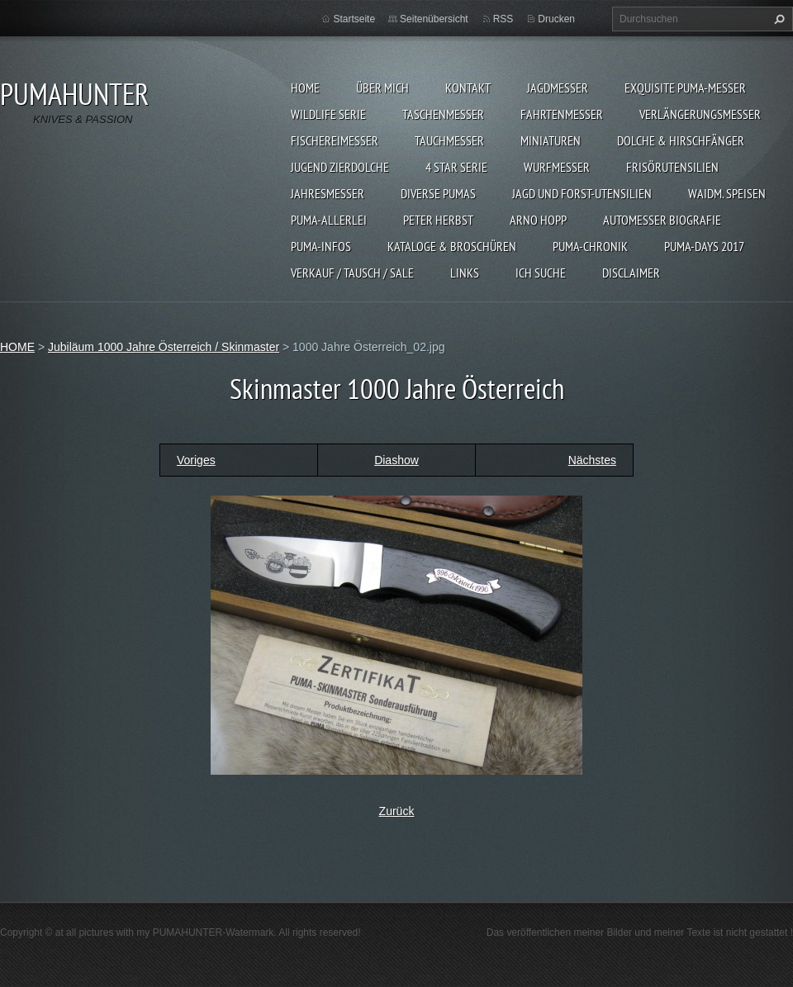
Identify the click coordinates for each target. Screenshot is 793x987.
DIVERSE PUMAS (438, 193)
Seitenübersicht (434, 19)
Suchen (777, 19)
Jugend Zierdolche (340, 167)
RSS (503, 19)
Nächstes (592, 460)
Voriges (196, 460)
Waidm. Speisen (727, 193)
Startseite (354, 19)
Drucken (556, 19)
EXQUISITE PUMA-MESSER (685, 87)
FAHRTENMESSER (561, 114)
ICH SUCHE (540, 272)
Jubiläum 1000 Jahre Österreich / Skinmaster (163, 347)
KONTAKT (468, 87)
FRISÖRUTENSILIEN (672, 167)
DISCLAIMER (631, 272)
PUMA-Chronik (590, 246)
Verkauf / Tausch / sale (352, 272)
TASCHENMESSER (443, 114)
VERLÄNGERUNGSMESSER (700, 114)
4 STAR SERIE (456, 167)
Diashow (396, 460)
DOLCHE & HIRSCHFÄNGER (680, 140)
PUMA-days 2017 (704, 246)
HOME (305, 87)
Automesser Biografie (662, 219)
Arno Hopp (538, 219)
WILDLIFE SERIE (328, 114)
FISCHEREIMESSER (334, 140)
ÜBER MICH (382, 87)
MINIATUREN (550, 140)
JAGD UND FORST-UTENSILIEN (582, 193)
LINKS (464, 272)
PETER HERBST (438, 219)
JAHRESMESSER (327, 193)
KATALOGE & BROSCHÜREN (451, 246)
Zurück (397, 811)
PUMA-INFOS (321, 246)
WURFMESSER (557, 167)
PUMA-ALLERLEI (329, 219)
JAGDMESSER (557, 87)
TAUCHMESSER (449, 140)
